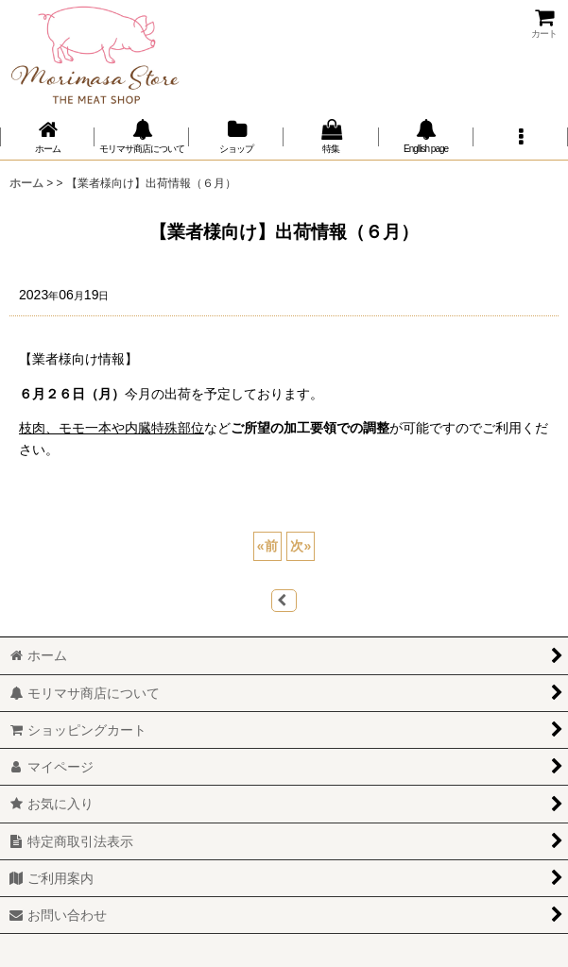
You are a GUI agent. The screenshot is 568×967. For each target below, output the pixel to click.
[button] (520, 137)
